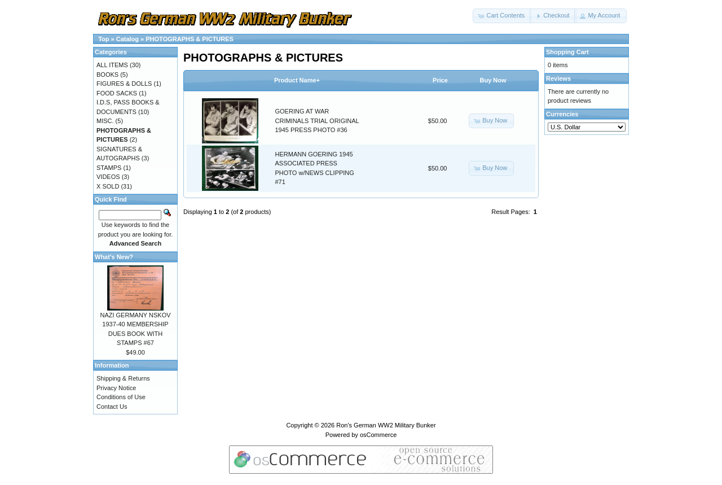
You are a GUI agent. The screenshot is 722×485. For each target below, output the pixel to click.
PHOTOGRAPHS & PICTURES (190, 39)
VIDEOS (108, 176)
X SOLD (107, 186)
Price (440, 80)
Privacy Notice (116, 387)
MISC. (105, 120)
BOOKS (107, 74)
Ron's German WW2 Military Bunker (385, 425)
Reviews (558, 78)
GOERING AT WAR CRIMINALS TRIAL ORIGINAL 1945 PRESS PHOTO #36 (317, 120)
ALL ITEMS (112, 65)
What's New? (114, 257)
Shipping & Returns (123, 378)
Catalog (127, 39)
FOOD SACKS (116, 93)
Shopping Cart (567, 52)
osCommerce (378, 434)
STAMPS (108, 167)
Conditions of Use (121, 397)
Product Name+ (297, 80)
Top (103, 39)
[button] (502, 15)
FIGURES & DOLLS (124, 83)
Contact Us (111, 406)
